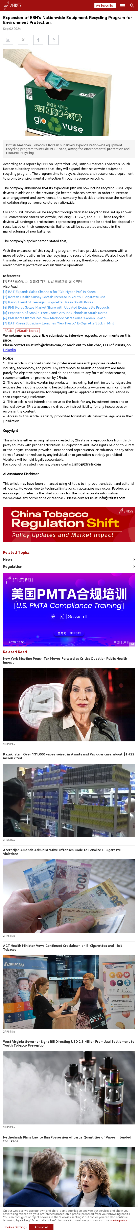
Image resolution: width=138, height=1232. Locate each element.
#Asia (9, 331)
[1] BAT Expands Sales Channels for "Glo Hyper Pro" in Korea (49, 292)
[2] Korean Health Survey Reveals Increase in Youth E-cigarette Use (54, 297)
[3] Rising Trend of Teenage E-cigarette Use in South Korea (48, 302)
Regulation (12, 566)
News (8, 559)
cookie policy (118, 1220)
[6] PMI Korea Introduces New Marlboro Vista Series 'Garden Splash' (54, 318)
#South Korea (27, 331)
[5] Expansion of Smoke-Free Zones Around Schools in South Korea (55, 313)
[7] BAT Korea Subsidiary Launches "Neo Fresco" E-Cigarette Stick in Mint (58, 323)
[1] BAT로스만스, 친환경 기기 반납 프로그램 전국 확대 (42, 281)
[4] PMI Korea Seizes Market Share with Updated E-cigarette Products (56, 307)
